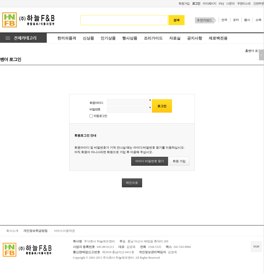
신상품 (88, 38)
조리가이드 (153, 38)
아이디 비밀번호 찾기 (149, 161)
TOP (256, 246)
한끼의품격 (66, 38)
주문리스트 (244, 3)
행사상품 (129, 38)
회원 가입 (179, 161)
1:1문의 (230, 3)
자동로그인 (100, 116)
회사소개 (12, 231)
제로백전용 (218, 38)
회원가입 (184, 3)
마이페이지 (209, 3)
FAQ (221, 3)
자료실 (175, 38)
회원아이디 (96, 103)
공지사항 (194, 38)
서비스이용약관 (64, 231)
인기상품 (108, 38)
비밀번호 (95, 109)
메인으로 (132, 183)
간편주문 (258, 3)
